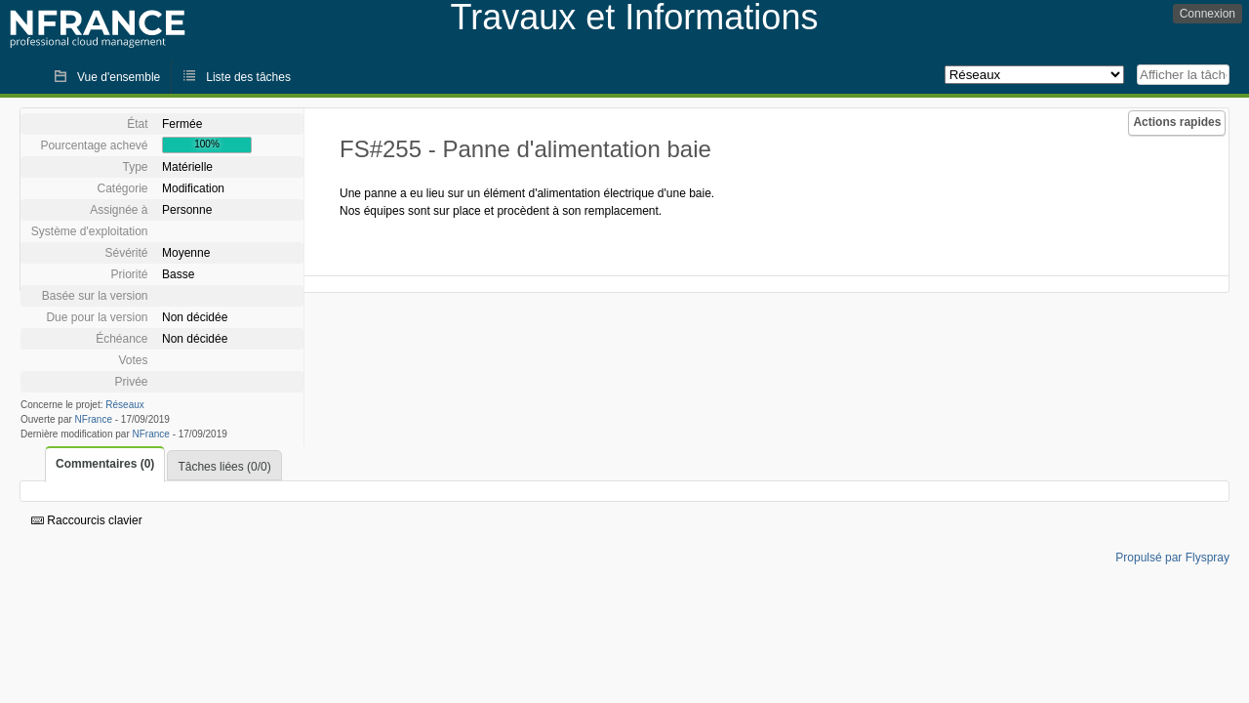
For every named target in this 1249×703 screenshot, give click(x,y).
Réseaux (124, 404)
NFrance (93, 419)
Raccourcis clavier (86, 520)
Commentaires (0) (105, 464)
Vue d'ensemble (118, 77)
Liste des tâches (248, 77)
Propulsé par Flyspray (1172, 557)
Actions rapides (1177, 122)
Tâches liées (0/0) (224, 467)
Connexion (1207, 14)
